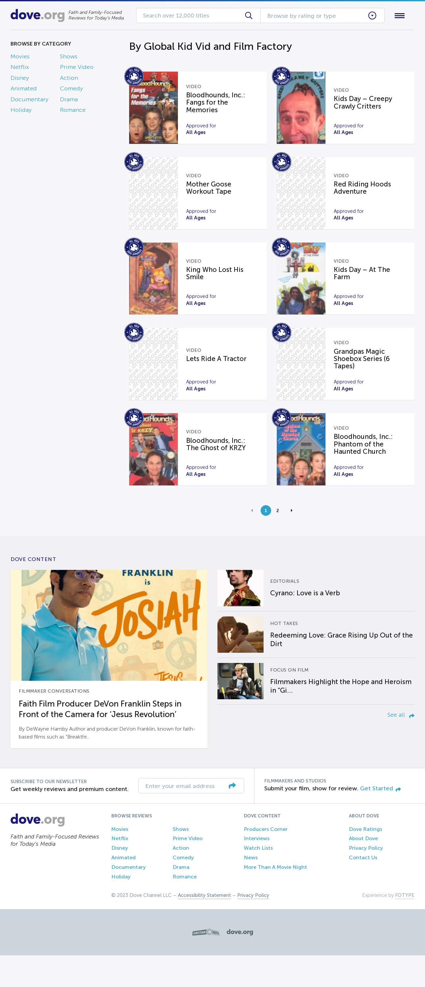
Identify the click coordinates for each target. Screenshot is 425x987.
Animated (24, 90)
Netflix (20, 68)
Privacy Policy (366, 879)
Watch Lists (258, 879)
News (251, 889)
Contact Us (363, 889)
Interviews (256, 870)
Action (69, 79)
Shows (68, 57)
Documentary (29, 100)
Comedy (71, 90)
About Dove (363, 870)
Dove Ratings (365, 860)
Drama (69, 100)
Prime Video (77, 68)
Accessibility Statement (204, 927)
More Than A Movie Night (275, 898)
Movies (20, 57)
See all (400, 746)
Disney (20, 79)
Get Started (380, 819)
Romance (73, 111)
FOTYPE (404, 927)
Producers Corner (266, 860)
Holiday (21, 111)
